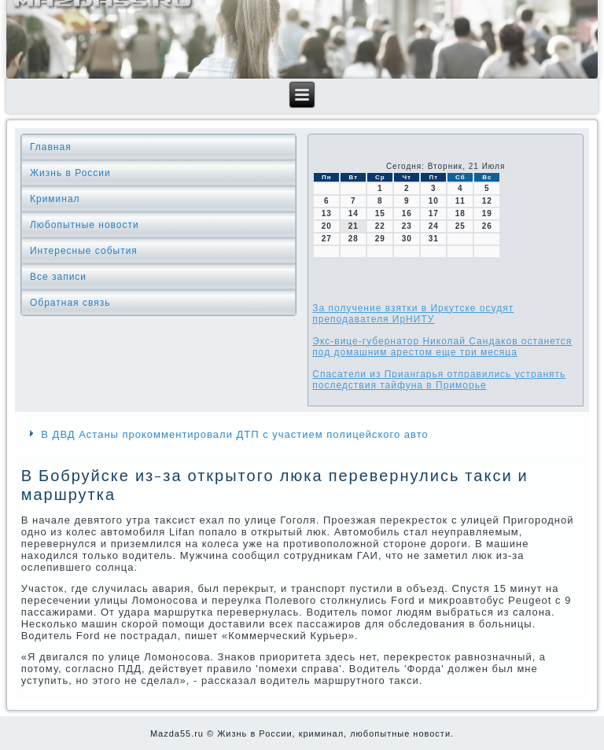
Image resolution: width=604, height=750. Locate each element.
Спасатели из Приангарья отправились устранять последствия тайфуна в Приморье (438, 380)
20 (327, 226)
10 (434, 201)
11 (460, 201)
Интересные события (84, 250)
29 (380, 238)
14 (353, 213)
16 (407, 213)
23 (407, 226)
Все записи (58, 276)
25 (460, 226)
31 (434, 238)
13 (327, 213)
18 (460, 213)
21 (353, 226)
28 (353, 238)
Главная (51, 147)
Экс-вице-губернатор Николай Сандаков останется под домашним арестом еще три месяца (442, 347)
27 (327, 238)
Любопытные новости (84, 224)
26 (487, 226)
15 (380, 213)
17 (434, 213)
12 (487, 201)
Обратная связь (70, 302)
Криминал (55, 198)
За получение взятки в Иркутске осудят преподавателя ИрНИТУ (413, 314)
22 (380, 226)
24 (434, 226)
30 (407, 238)
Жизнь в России (70, 172)
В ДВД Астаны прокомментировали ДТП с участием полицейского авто (234, 434)
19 (487, 213)
